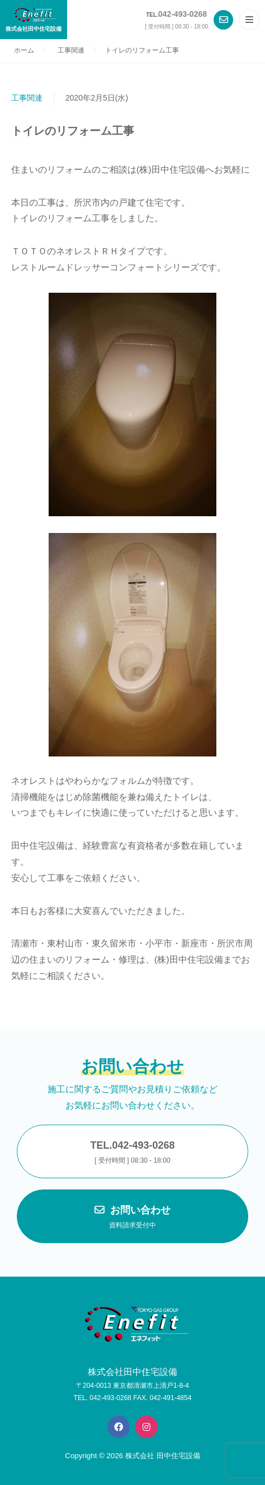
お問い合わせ (132, 1218)
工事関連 (26, 97)
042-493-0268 (182, 13)
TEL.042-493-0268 (132, 1153)
